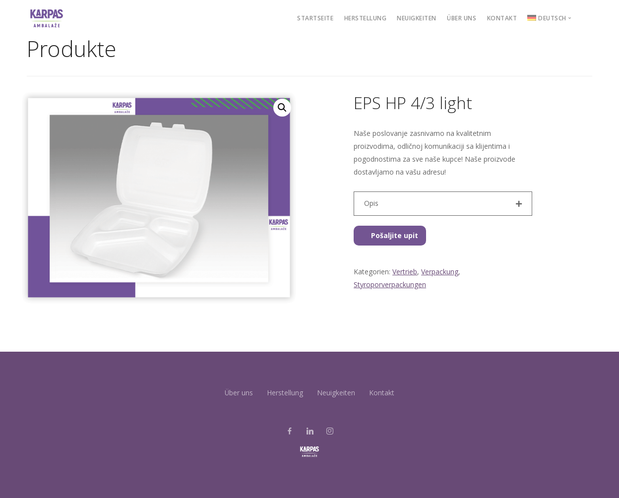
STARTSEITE (315, 18)
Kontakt (502, 18)
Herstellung (365, 18)
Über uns (461, 18)
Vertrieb (404, 271)
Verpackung (439, 271)
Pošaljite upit (390, 235)
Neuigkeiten (416, 18)
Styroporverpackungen (390, 284)
